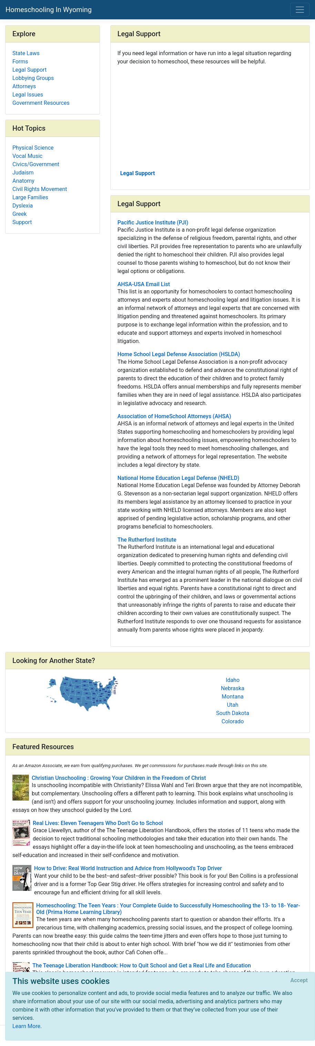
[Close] (299, 980)
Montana (232, 696)
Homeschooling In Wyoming (49, 10)
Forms (20, 61)
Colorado (233, 721)
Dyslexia (22, 205)
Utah (232, 705)
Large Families (30, 197)
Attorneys (24, 86)
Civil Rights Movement (39, 189)
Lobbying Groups (33, 78)
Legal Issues (27, 94)
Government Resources (41, 103)
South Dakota (232, 713)
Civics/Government (35, 164)
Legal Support (137, 173)
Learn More (26, 1026)
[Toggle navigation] (299, 10)
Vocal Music (27, 156)
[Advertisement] (210, 117)
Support (22, 222)
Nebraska (232, 688)
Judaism (23, 172)
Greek (19, 214)
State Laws (26, 53)
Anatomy (23, 181)
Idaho (233, 680)
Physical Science (33, 147)
